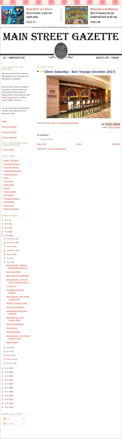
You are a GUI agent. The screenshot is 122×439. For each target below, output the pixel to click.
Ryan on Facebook (9, 132)
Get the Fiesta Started (15, 324)
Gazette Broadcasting (12, 171)
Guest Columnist (10, 174)
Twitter (4, 121)
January (10, 363)
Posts (7, 419)
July (8, 258)
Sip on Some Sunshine (15, 307)
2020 (6, 228)
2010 (6, 395)
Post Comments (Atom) (57, 149)
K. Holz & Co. (11, 286)
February (10, 359)
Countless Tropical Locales (16, 303)
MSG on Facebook (9, 127)
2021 (6, 224)
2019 (6, 232)
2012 (6, 388)
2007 (6, 407)
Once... (7, 178)
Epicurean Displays (11, 164)
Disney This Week (11, 160)
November (11, 243)
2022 (6, 220)
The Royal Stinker (13, 332)
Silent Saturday (114, 127)
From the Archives (11, 167)
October (10, 246)
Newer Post (41, 144)
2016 (6, 372)
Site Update (8, 195)
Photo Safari (9, 185)
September (11, 250)
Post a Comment (46, 139)
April (9, 351)
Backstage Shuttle (13, 272)
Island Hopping (12, 342)
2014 (6, 380)
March (9, 355)
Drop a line (11, 97)
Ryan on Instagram (9, 137)
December (11, 239)
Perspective (8, 181)
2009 (6, 399)
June (9, 262)
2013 (6, 384)
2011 (6, 392)
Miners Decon (11, 328)
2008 (6, 403)
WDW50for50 (9, 202)
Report (6, 188)
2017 (6, 368)
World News (9, 206)
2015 (6, 376)
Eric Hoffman (9, 150)
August (9, 254)
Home (79, 144)
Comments (9, 424)
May (8, 347)
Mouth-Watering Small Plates (17, 276)
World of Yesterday (11, 209)
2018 (6, 236)
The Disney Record (11, 199)
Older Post (116, 144)
